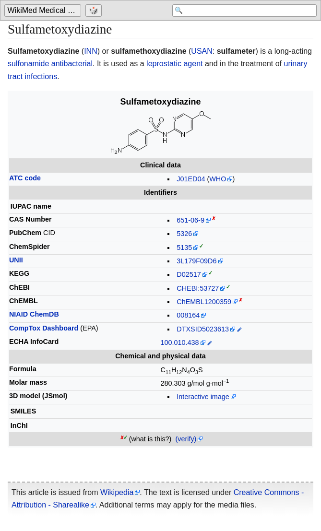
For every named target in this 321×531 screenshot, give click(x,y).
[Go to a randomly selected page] (94, 10)
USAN (201, 51)
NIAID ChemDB (34, 314)
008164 (188, 315)
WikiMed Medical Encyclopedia (44, 10)
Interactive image (203, 397)
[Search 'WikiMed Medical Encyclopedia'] (240, 10)
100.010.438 (180, 342)
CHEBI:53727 (198, 288)
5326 (184, 233)
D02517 (189, 274)
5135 (184, 247)
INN (90, 51)
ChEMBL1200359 (204, 302)
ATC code (25, 178)
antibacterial (72, 63)
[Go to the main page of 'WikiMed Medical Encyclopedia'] (43, 10)
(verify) (185, 439)
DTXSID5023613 (203, 329)
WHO (217, 179)
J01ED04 (191, 179)
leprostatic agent (174, 63)
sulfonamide (28, 63)
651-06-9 (190, 220)
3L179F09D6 (196, 261)
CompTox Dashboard (43, 328)
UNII (16, 260)
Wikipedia (116, 492)
